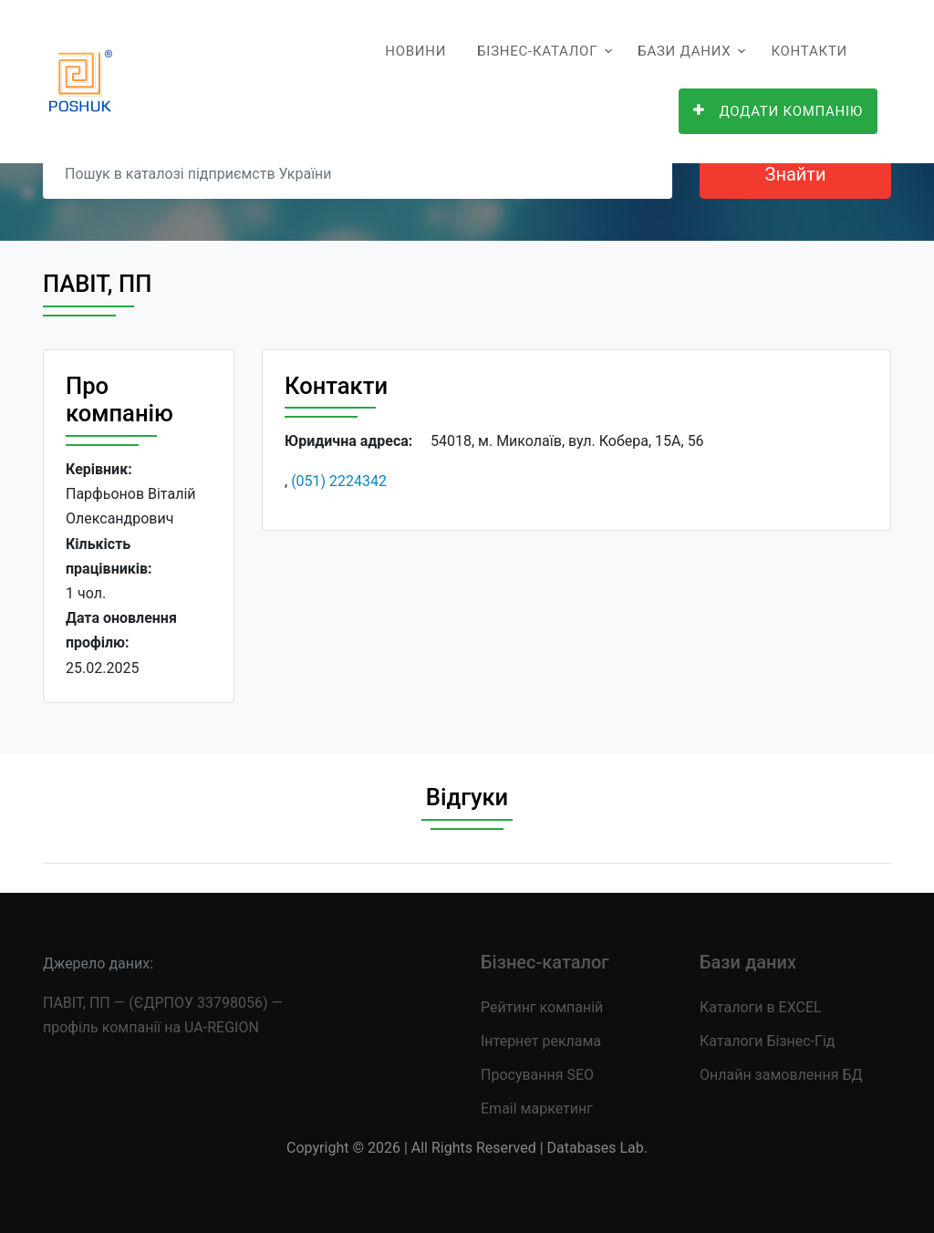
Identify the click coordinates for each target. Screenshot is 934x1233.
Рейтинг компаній (542, 1007)
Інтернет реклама (541, 1041)
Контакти (809, 51)
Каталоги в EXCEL (761, 1007)
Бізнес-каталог (537, 51)
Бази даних (684, 51)
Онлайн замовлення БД (781, 1074)
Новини (415, 51)
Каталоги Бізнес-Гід (767, 1041)
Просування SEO (537, 1074)
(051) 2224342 (339, 481)
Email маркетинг (537, 1108)
